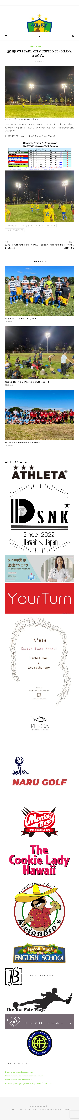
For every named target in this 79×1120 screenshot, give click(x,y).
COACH (29, 1109)
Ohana (39, 47)
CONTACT (67, 1109)
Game (32, 47)
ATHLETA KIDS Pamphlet (18, 1063)
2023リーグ (51, 226)
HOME (12, 1109)
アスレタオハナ (27, 226)
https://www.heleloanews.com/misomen (24, 1075)
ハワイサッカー (12, 226)
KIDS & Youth (21, 1109)
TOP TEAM (37, 1109)
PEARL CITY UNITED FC (15, 230)
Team (46, 47)
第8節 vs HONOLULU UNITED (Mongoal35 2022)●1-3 (27, 382)
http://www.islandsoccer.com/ (19, 1071)
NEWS (60, 1109)
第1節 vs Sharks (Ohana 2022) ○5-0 (20, 319)
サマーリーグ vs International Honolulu (22, 443)
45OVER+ (53, 1109)
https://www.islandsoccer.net (18, 1079)
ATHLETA (39, 226)
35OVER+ (45, 1109)
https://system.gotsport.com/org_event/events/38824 (29, 1083)
